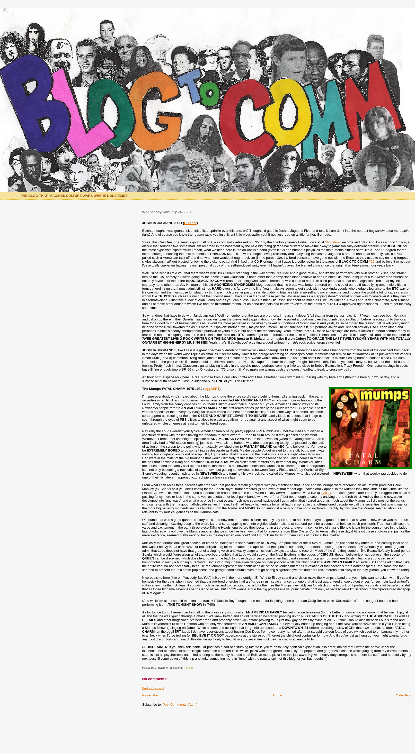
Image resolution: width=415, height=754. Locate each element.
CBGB (326, 493)
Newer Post (151, 695)
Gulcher (190, 223)
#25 (356, 261)
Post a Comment (153, 688)
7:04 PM (188, 667)
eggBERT (212, 389)
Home (277, 695)
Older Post (404, 695)
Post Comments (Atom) (180, 704)
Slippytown (333, 242)
